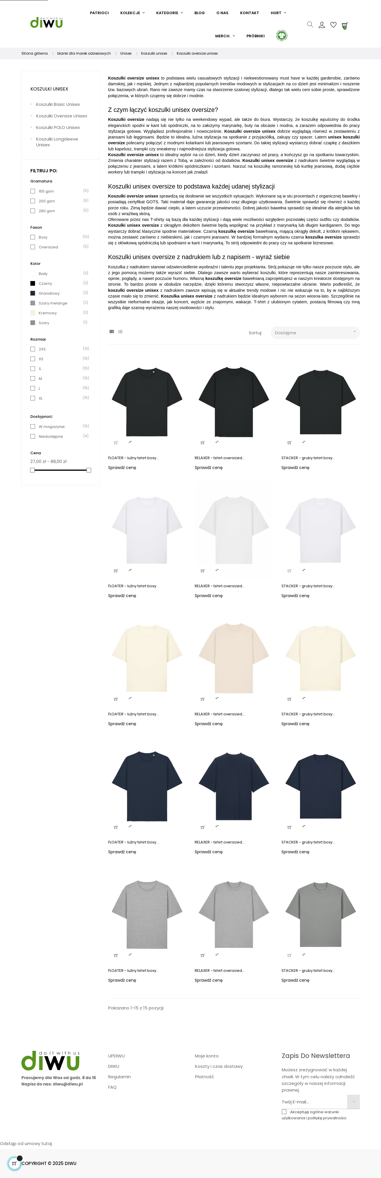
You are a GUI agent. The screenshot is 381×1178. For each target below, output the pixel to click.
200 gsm (47, 201)
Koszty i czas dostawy (219, 1066)
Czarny (45, 283)
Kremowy (48, 313)
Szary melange (53, 303)
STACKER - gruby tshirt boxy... (308, 458)
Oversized (48, 247)
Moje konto (207, 1056)
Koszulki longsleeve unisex (57, 142)
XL (41, 398)
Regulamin (119, 1077)
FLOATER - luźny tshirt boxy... (133, 458)
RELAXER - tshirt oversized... (220, 458)
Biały (43, 273)
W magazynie (52, 426)
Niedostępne (51, 436)
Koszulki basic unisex (58, 104)
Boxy (43, 237)
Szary (44, 323)
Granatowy (49, 293)
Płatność (204, 1077)
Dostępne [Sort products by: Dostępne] (317, 331)
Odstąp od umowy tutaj (26, 1143)
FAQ (112, 1087)
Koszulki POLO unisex (58, 127)
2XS (42, 349)
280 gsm (47, 211)
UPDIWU (116, 1056)
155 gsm (46, 191)
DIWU (113, 1066)
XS (41, 359)
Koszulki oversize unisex (61, 116)
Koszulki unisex (49, 89)
